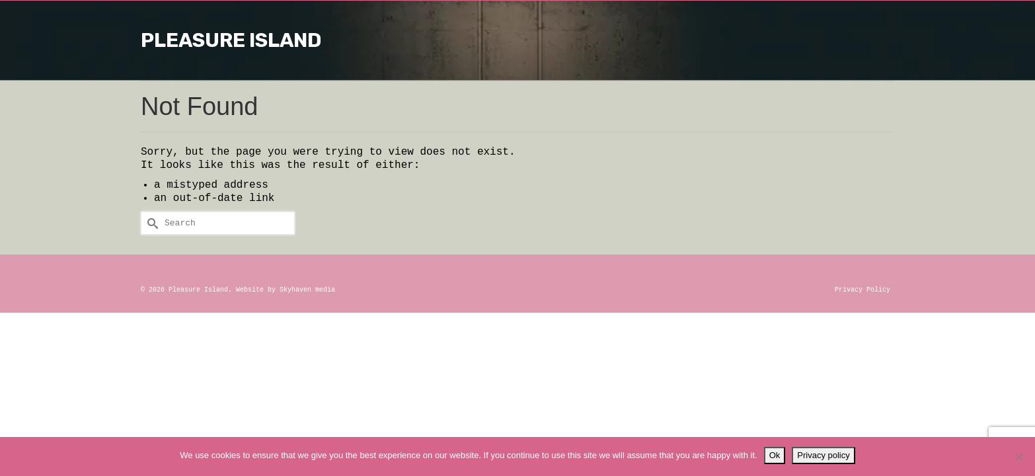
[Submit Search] (151, 223)
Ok (775, 455)
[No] (1018, 456)
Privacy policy (823, 455)
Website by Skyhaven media (285, 290)
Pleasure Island (517, 40)
